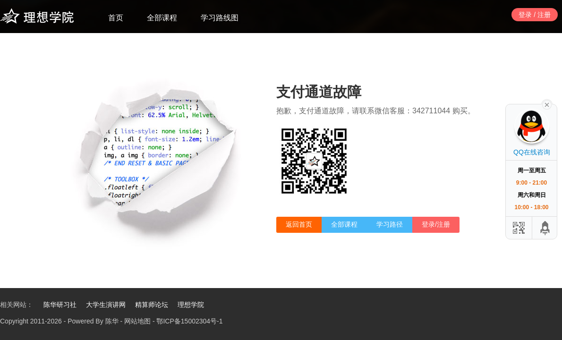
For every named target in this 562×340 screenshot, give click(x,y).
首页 (115, 18)
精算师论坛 (151, 304)
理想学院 (191, 304)
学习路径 (389, 224)
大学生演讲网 (106, 304)
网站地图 (137, 321)
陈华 (112, 321)
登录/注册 (436, 224)
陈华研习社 (60, 304)
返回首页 (299, 224)
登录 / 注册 (535, 14)
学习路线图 (219, 18)
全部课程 (162, 18)
